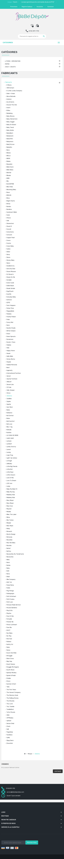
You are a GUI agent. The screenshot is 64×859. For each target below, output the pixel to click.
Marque (30, 754)
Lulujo (8, 486)
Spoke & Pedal (10, 675)
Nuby (8, 568)
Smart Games (10, 664)
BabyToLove (10, 144)
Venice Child (10, 723)
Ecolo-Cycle (10, 283)
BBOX (8, 158)
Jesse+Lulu (10, 384)
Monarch (9, 531)
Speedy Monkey (11, 672)
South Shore (10, 670)
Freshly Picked (11, 317)
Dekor (8, 252)
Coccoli (8, 229)
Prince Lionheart (11, 624)
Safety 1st (9, 644)
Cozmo (8, 243)
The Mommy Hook (12, 695)
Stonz (8, 681)
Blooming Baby (11, 189)
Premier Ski (9, 622)
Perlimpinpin (10, 593)
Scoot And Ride (11, 653)
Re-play (8, 636)
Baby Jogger (10, 122)
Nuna (8, 574)
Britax (8, 203)
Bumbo (8, 206)
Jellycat (8, 381)
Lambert (9, 444)
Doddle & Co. (10, 266)
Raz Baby (9, 633)
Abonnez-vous (31, 842)
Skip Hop (9, 661)
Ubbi (7, 715)
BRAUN (8, 195)
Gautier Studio (10, 328)
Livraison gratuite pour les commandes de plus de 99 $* (37, 2)
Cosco (8, 240)
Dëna (8, 254)
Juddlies (9, 398)
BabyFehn (9, 139)
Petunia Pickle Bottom (13, 605)
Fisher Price (10, 308)
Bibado (8, 175)
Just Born (9, 407)
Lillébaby (9, 463)
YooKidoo (9, 735)
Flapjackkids (10, 311)
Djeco (8, 263)
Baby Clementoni (11, 119)
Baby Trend (10, 127)
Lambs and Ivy (11, 446)
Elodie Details (10, 288)
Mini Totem (10, 520)
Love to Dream (11, 480)
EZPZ (8, 302)
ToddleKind (10, 709)
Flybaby (8, 314)
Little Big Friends (11, 466)
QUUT (8, 630)
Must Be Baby (10, 543)
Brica (8, 198)
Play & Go (9, 610)
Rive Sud (9, 639)
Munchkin (9, 540)
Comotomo (10, 232)
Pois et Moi (10, 616)
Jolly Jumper (10, 390)
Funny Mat (9, 322)
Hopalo (8, 362)
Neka (7, 559)
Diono (8, 257)
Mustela (8, 545)
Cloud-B (9, 226)
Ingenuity (9, 370)
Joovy (8, 393)
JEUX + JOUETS (10, 67)
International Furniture (13, 373)
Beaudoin (9, 164)
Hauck (8, 353)
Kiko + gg (9, 427)
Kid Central (9, 415)
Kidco (8, 418)
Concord (9, 235)
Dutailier (9, 280)
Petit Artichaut (11, 596)
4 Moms (9, 85)
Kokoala (8, 430)
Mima (8, 517)
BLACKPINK (10, 184)
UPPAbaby (9, 718)
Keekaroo (9, 413)
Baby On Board (11, 124)
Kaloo (8, 410)
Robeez (8, 641)
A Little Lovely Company (14, 90)
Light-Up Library (11, 458)
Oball (7, 576)
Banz (8, 150)
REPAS (7, 64)
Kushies (8, 432)
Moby (8, 528)
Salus (8, 647)
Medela (8, 511)
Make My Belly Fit (11, 489)
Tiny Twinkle (10, 706)
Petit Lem (9, 602)
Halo (7, 348)
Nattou (8, 551)
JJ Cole (8, 387)
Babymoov (9, 141)
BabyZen (9, 147)
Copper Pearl (10, 237)
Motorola (9, 537)
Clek (7, 220)
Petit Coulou (10, 599)
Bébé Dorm (10, 167)
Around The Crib (11, 105)
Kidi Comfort (10, 421)
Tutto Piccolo (10, 712)
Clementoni (10, 223)
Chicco (8, 218)
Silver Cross (10, 658)
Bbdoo (8, 153)
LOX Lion (9, 483)
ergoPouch (9, 291)
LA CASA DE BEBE (12, 435)
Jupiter (8, 404)
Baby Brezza (10, 116)
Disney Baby (10, 260)
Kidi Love (9, 424)
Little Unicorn (10, 475)
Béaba (8, 161)
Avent (8, 107)
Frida (8, 319)
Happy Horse (10, 350)
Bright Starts (10, 201)
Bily (7, 181)
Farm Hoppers (10, 305)
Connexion (50, 6)
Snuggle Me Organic (12, 667)
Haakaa (8, 345)
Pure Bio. (9, 627)
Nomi (8, 562)
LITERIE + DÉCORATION (12, 61)
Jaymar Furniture (11, 379)
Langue (10, 2)
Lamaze (8, 441)
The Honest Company (13, 692)
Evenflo (8, 294)
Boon (8, 192)
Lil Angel (9, 461)
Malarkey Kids (10, 494)
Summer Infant (11, 684)
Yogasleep (9, 732)
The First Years (11, 689)
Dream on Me (10, 277)
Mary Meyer (10, 500)
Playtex (8, 613)
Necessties (9, 557)
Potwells (9, 619)
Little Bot (9, 469)
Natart (8, 548)
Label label (10, 438)
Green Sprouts (11, 336)
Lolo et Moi (10, 478)
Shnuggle (9, 656)
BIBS (7, 178)
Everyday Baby (11, 297)
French (15, 2)
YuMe (8, 737)
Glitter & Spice (10, 331)
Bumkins (9, 209)
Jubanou (9, 396)
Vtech (8, 726)
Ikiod (7, 367)
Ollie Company (10, 579)
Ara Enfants (10, 102)
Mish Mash (9, 526)
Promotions (13, 6)
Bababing (9, 113)
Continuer (57, 771)
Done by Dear (10, 268)
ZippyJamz (10, 740)
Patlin (8, 588)
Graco (8, 333)
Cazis (8, 215)
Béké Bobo (9, 170)
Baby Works (10, 130)
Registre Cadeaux (27, 6)
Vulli (7, 729)
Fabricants (8, 82)
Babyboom (9, 136)
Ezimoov (9, 300)
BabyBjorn (9, 133)
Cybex (8, 249)
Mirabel (8, 523)
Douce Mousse (11, 271)
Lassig (8, 452)
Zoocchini (9, 743)
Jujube (8, 401)
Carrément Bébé (11, 212)
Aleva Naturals (10, 96)
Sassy (8, 650)
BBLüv (8, 155)
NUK (7, 571)
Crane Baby (10, 246)
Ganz (8, 325)
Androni (8, 99)
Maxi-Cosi (9, 506)
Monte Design (10, 534)
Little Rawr (9, 472)
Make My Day (10, 492)
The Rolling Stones (12, 698)
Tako (7, 687)
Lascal (8, 449)
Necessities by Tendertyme (15, 554)
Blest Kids (9, 187)
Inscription (40, 6)
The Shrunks (10, 701)
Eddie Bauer (10, 285)
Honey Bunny (10, 359)
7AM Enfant (10, 88)
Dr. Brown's (10, 274)
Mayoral (8, 509)
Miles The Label (11, 514)
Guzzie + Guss (10, 342)
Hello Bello (9, 356)
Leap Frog (9, 455)
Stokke (8, 678)
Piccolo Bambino (11, 607)
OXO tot (9, 582)
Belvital (8, 172)
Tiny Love (9, 704)
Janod (8, 376)
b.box (8, 110)
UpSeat (8, 720)
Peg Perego (10, 591)
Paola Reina (10, 585)
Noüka (8, 565)
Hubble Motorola (11, 365)
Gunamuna (9, 339)
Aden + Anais (10, 93)
